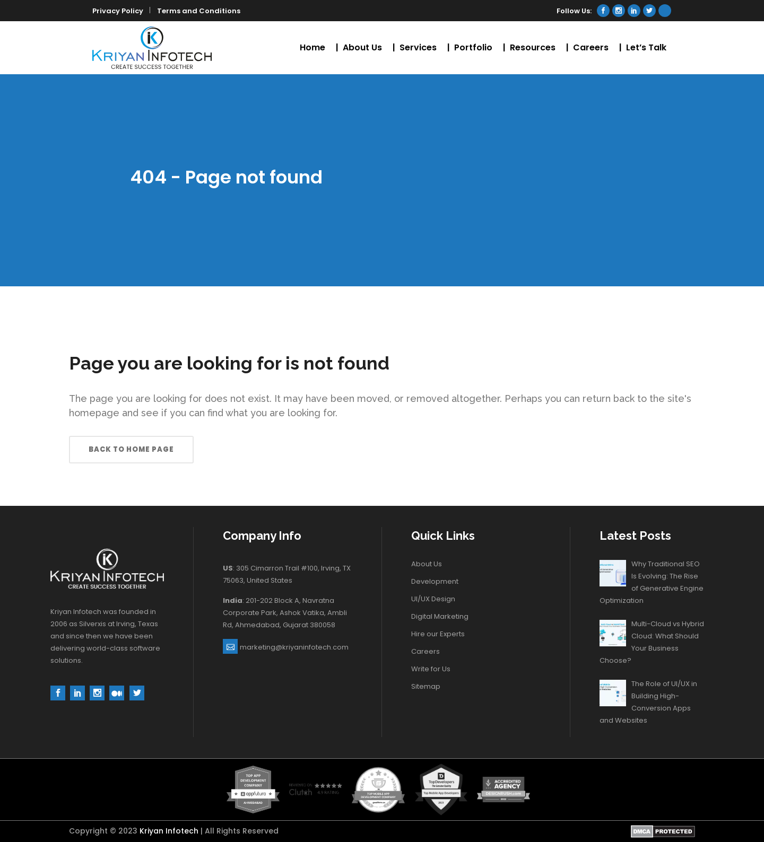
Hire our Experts (438, 634)
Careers (425, 651)
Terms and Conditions (198, 11)
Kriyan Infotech (169, 831)
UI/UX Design (433, 599)
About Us (426, 564)
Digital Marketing (439, 616)
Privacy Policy (117, 11)
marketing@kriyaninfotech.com (294, 647)
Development (434, 581)
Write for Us (430, 669)
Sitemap (425, 686)
